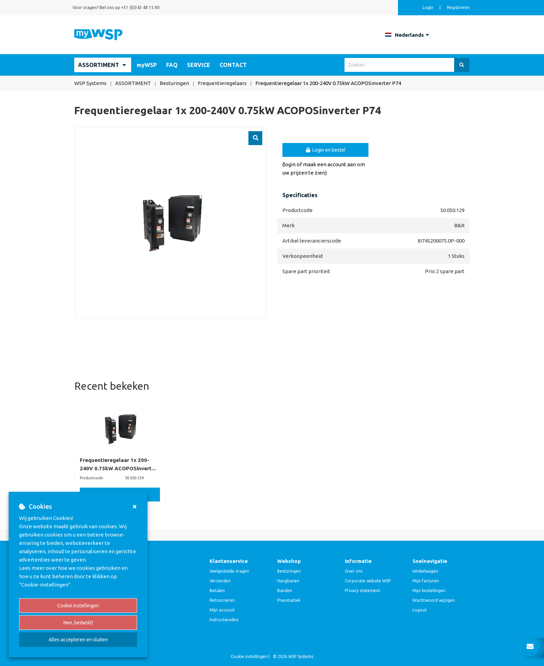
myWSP (147, 65)
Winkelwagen (425, 571)
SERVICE (198, 65)
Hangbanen (288, 581)
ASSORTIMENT (98, 65)
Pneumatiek (288, 600)
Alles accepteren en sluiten (78, 639)
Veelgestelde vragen (229, 571)
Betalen (217, 590)
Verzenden (220, 581)
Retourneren (222, 600)
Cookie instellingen (78, 605)
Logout (420, 610)
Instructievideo (224, 619)
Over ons (354, 571)
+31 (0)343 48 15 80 (140, 7)
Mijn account (222, 610)
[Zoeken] (461, 65)
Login (428, 7)
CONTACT (233, 65)
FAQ (172, 65)
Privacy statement (362, 590)
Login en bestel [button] (325, 150)
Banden (284, 590)
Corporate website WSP (368, 581)
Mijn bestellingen (429, 590)
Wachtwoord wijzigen (434, 600)
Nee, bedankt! (78, 622)
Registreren (458, 7)
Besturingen (289, 571)
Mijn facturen (426, 581)
